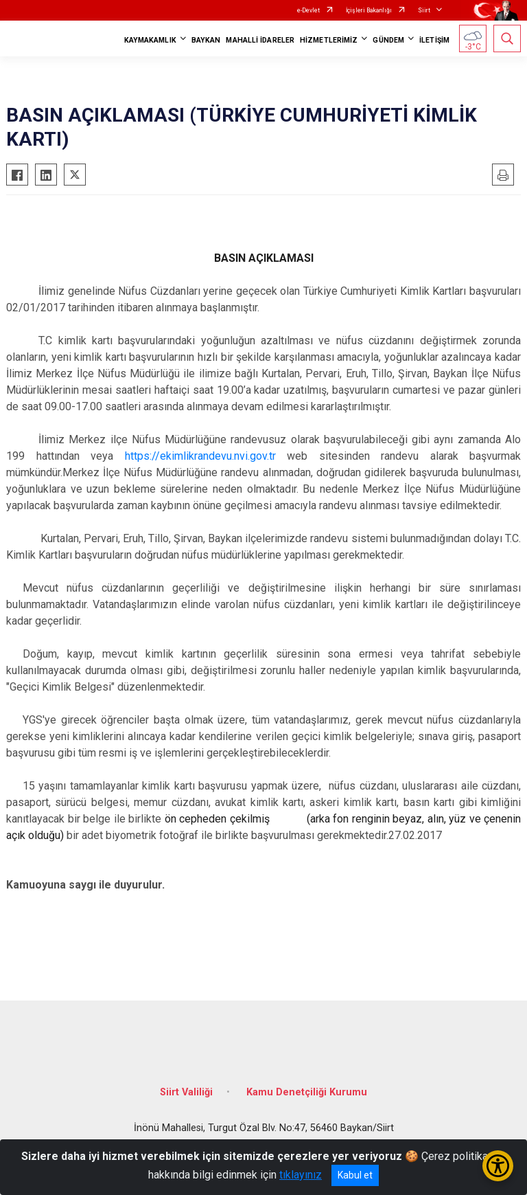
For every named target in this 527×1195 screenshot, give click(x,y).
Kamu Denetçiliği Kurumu (306, 1092)
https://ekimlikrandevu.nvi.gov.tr (200, 455)
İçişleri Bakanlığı (369, 10)
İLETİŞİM (434, 40)
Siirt (424, 10)
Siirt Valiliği (186, 1092)
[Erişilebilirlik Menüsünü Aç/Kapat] (497, 1165)
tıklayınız (300, 1174)
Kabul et (355, 1175)
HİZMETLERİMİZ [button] (329, 40)
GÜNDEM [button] (388, 40)
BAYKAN (206, 40)
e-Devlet (308, 10)
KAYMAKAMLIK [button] (150, 40)
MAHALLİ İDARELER (260, 40)
